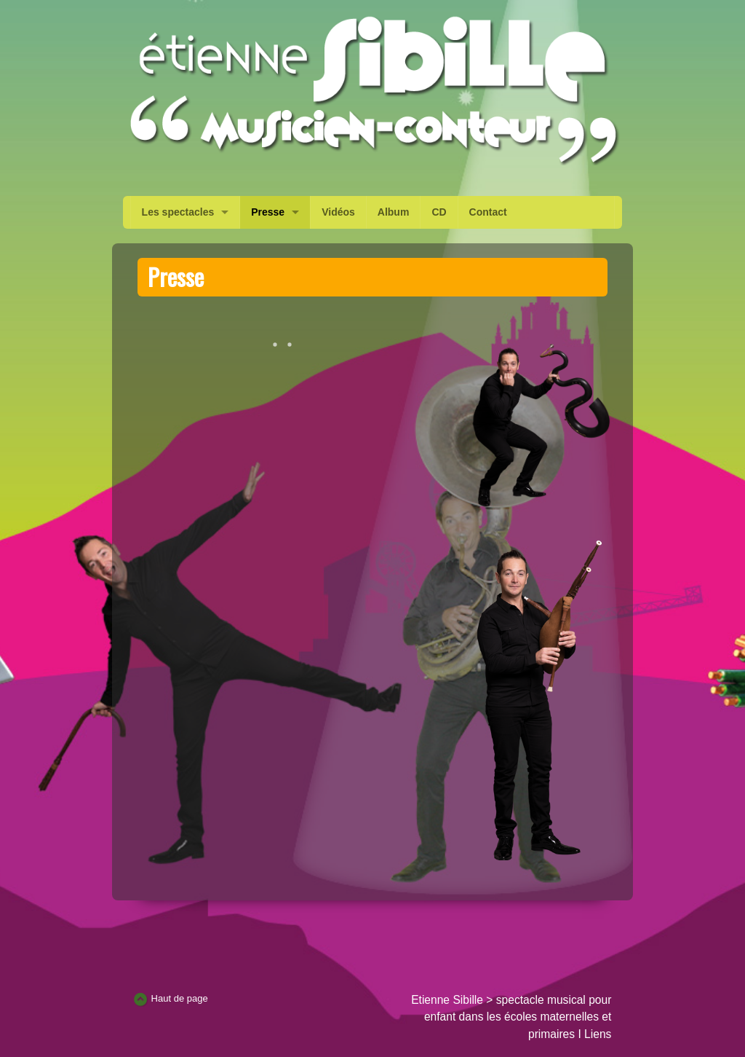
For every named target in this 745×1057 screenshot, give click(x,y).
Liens (597, 1034)
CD (438, 212)
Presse (267, 212)
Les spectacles (178, 212)
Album (394, 212)
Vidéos (338, 212)
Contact (488, 212)
